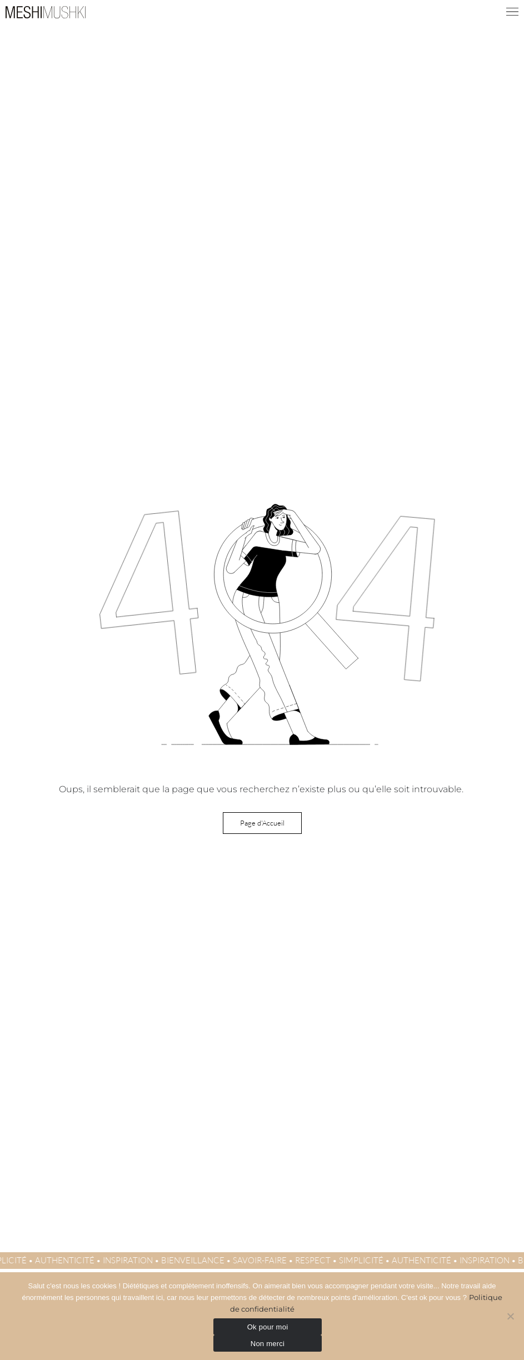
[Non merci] (510, 1316)
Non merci (268, 1343)
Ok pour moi (267, 1327)
